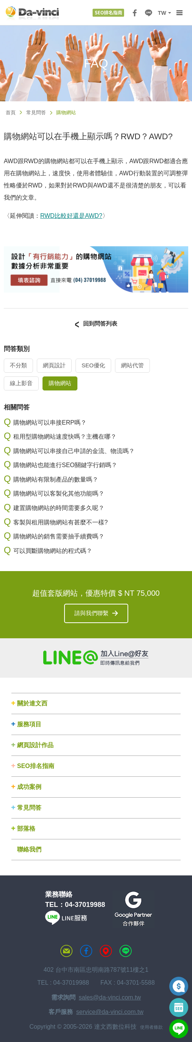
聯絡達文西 (66, 951)
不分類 (18, 365)
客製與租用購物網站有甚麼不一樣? (60, 522)
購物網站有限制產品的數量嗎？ (55, 479)
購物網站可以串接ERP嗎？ (50, 422)
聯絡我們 (29, 849)
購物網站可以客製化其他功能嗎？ (58, 493)
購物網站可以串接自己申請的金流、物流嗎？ (74, 451)
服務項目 (29, 724)
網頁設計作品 (35, 745)
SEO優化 (93, 365)
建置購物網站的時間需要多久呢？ (58, 508)
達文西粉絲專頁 (86, 951)
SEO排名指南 (35, 766)
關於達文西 (32, 703)
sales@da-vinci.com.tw (110, 997)
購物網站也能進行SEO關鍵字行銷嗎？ (65, 465)
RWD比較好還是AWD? (71, 215)
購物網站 (60, 383)
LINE (148, 13)
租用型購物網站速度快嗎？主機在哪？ (64, 436)
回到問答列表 (100, 323)
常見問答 (36, 112)
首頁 (11, 112)
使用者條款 (151, 1027)
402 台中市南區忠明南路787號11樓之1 (96, 969)
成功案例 (29, 787)
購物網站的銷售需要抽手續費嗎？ (58, 536)
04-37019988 (85, 904)
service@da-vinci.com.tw (109, 1012)
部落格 (26, 828)
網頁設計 (54, 365)
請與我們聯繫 (91, 613)
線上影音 (21, 383)
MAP (106, 951)
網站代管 (132, 365)
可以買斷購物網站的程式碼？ (52, 551)
